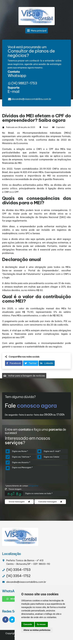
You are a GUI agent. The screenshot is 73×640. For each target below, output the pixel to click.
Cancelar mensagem (50, 501)
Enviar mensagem (19, 501)
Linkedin (46, 363)
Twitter (31, 363)
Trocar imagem (13, 489)
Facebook (14, 363)
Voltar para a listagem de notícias (24, 375)
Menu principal (36, 30)
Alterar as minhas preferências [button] (36, 630)
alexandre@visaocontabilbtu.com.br (31, 99)
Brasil (45, 127)
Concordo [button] (27, 624)
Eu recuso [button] (41, 624)
